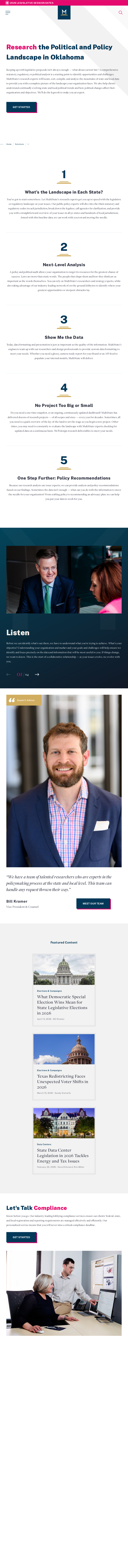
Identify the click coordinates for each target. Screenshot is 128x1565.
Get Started (21, 107)
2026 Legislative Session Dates (31, 2)
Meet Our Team (93, 903)
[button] (37, 674)
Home (9, 144)
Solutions (19, 144)
